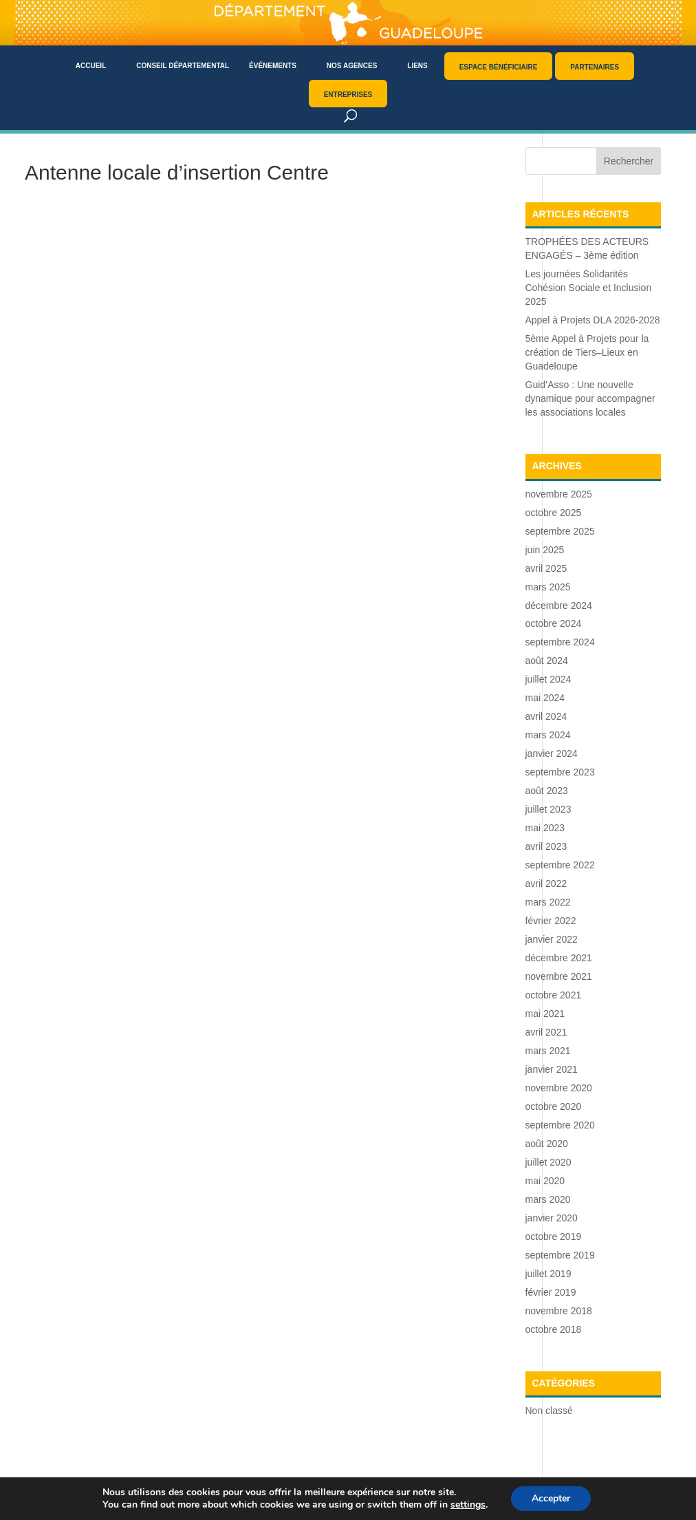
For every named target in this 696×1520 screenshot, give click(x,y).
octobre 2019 (553, 1236)
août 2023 (546, 790)
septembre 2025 (560, 531)
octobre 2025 (553, 512)
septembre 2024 (560, 641)
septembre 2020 (560, 1125)
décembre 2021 (558, 957)
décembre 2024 (558, 605)
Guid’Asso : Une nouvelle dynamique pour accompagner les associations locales (590, 398)
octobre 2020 (553, 1106)
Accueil (91, 65)
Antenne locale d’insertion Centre (177, 172)
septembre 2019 (560, 1255)
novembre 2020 (558, 1087)
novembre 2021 (558, 976)
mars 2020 (548, 1199)
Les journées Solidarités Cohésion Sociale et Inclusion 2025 (588, 287)
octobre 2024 (553, 623)
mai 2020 (545, 1180)
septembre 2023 (560, 772)
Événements (272, 65)
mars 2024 (548, 734)
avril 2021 (546, 1032)
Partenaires (594, 67)
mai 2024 (545, 697)
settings (468, 1505)
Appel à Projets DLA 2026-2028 (592, 319)
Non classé (549, 1410)
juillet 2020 (548, 1162)
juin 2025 (545, 549)
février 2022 (550, 920)
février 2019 (550, 1292)
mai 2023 (545, 827)
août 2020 (546, 1143)
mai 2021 (545, 1013)
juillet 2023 (548, 809)
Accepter (551, 1498)
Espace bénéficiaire (498, 67)
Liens (417, 65)
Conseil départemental (182, 65)
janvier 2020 (551, 1217)
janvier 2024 (551, 753)
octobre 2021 (553, 994)
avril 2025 (546, 568)
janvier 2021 (551, 1069)
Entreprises (348, 94)
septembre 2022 (560, 864)
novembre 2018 (558, 1310)
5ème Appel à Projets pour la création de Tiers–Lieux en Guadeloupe (587, 352)
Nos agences (352, 65)
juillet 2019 (548, 1273)
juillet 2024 (548, 679)
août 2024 (546, 660)
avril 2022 (546, 883)
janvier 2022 (551, 939)
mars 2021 (548, 1050)
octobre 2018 (553, 1329)
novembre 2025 (558, 494)
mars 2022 (548, 902)
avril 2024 (546, 716)
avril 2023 (546, 846)
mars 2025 (548, 586)
